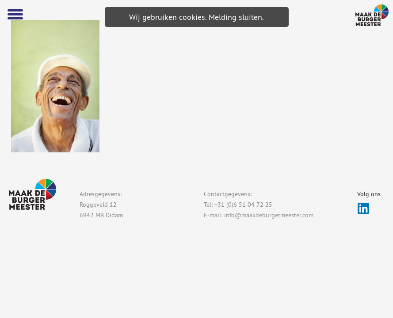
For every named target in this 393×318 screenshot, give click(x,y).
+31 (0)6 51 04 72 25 (243, 204)
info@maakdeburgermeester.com (268, 215)
